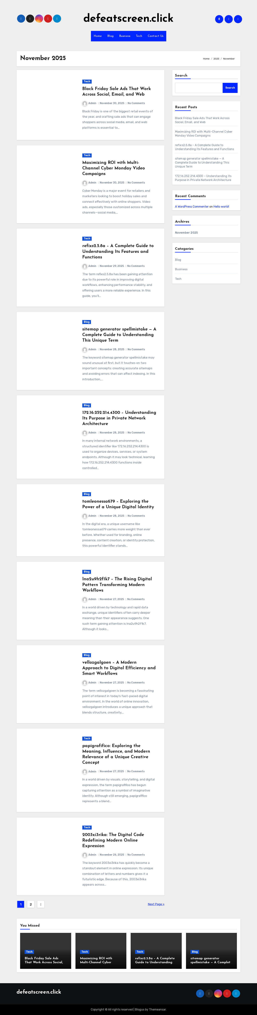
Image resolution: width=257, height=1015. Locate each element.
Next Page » (156, 904)
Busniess (124, 36)
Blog (110, 36)
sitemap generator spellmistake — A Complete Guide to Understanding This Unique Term (119, 335)
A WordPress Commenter (192, 206)
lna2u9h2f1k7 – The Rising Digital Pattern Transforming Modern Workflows (117, 585)
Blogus (139, 1009)
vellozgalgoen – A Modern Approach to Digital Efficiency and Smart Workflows (119, 668)
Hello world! (221, 206)
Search (181, 75)
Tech (139, 36)
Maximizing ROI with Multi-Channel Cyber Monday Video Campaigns (113, 168)
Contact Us (156, 36)
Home (98, 36)
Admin (89, 103)
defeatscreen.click (128, 19)
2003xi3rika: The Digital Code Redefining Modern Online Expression (113, 840)
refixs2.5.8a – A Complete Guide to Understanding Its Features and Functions (118, 251)
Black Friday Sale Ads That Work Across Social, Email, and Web (44, 962)
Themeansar (157, 1009)
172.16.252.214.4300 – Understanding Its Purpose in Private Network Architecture (119, 418)
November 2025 (186, 232)
